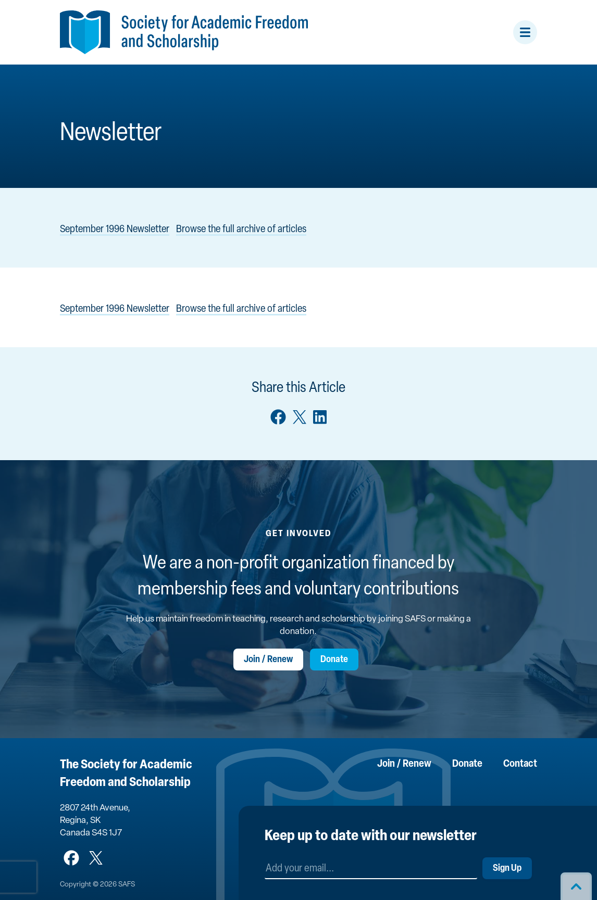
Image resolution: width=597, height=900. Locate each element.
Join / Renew (268, 660)
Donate (334, 660)
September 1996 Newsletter (114, 229)
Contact (520, 764)
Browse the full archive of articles (241, 229)
